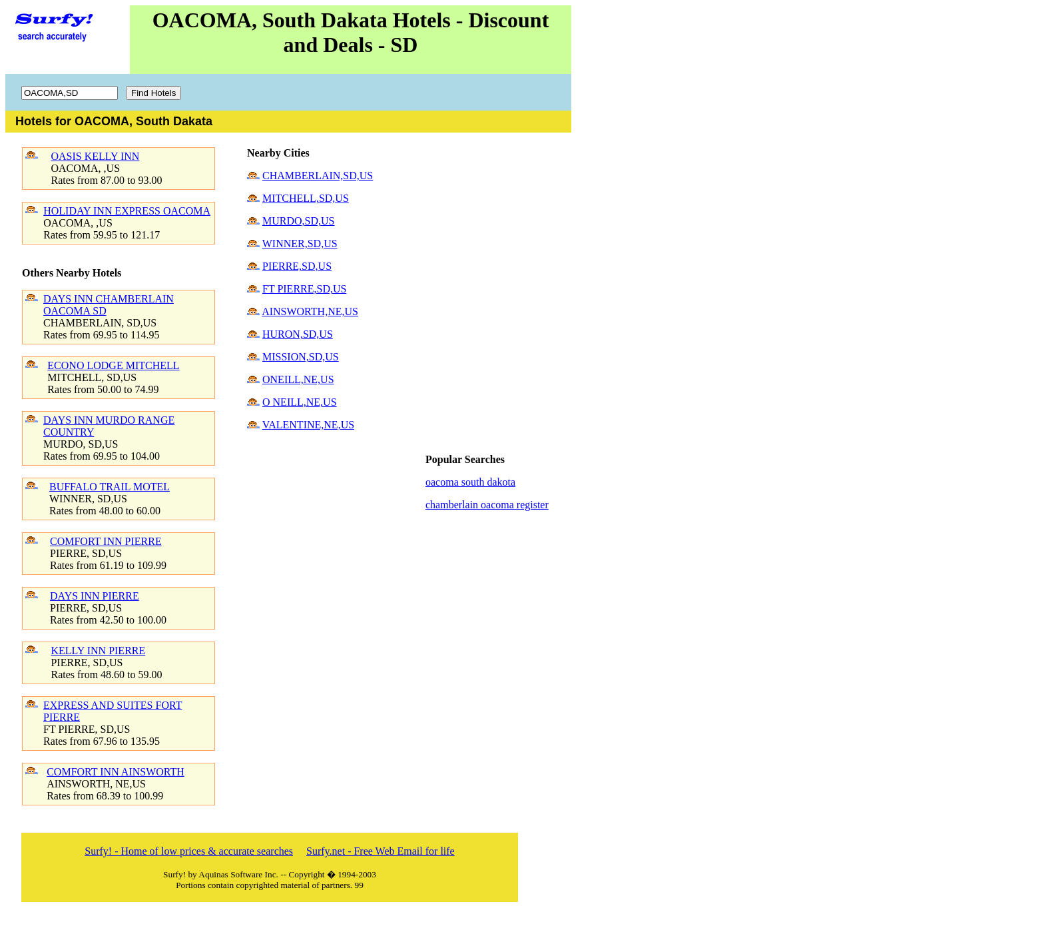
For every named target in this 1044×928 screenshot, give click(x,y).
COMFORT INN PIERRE (106, 541)
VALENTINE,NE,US (308, 424)
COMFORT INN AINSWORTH (115, 771)
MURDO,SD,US (298, 221)
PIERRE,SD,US (297, 266)
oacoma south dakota (470, 482)
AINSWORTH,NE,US (310, 311)
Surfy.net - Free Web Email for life (380, 851)
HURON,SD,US (297, 334)
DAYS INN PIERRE (94, 596)
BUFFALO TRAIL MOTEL (109, 486)
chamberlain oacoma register (487, 504)
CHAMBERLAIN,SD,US (317, 175)
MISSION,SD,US (300, 356)
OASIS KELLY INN (95, 156)
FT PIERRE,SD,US (304, 288)
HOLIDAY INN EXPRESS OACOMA (126, 211)
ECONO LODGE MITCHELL (113, 365)
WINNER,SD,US (300, 243)
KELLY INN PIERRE (98, 650)
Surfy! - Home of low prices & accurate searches (189, 851)
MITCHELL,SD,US (305, 198)
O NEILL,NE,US (299, 402)
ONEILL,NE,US (298, 379)
